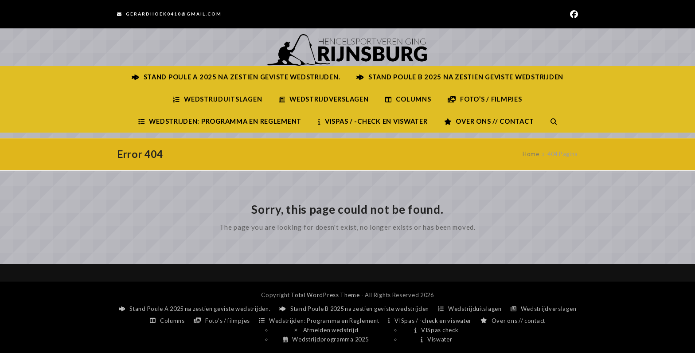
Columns (167, 320)
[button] (553, 121)
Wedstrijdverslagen (544, 308)
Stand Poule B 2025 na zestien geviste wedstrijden (354, 308)
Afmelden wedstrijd (326, 329)
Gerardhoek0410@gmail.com (174, 13)
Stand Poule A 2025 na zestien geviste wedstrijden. (195, 308)
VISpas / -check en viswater (430, 320)
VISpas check (436, 329)
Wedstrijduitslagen (470, 308)
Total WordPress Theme (325, 294)
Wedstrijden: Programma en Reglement (319, 320)
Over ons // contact (512, 320)
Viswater (436, 339)
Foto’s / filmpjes (222, 320)
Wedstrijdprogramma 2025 (325, 339)
